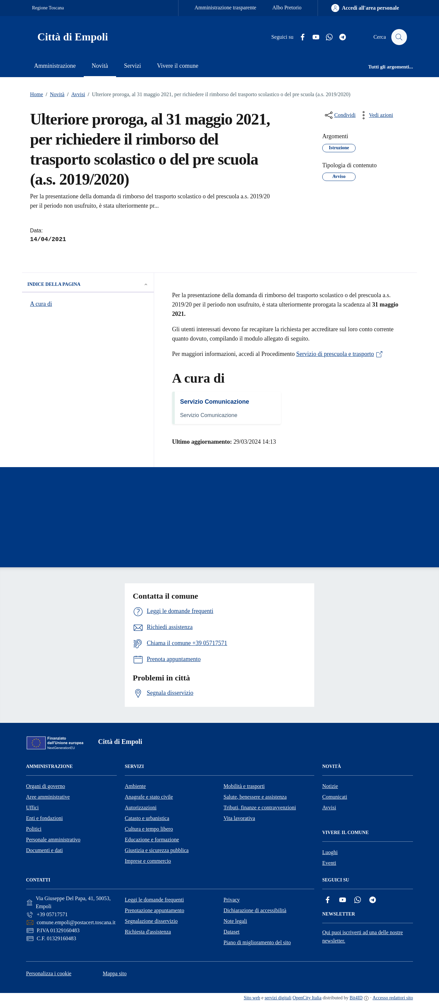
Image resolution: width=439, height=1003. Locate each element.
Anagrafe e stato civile (149, 797)
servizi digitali (278, 997)
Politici (33, 829)
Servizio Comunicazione (214, 401)
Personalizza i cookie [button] (48, 973)
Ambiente (135, 786)
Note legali (235, 921)
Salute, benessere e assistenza (255, 797)
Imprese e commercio (148, 861)
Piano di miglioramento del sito (257, 942)
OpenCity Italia (307, 997)
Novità (53, 94)
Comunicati (334, 797)
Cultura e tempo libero (149, 829)
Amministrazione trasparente (225, 7)
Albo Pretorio (287, 7)
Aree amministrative (48, 797)
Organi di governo (45, 786)
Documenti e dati (44, 850)
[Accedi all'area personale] (365, 8)
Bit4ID (356, 997)
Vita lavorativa (239, 818)
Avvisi (74, 94)
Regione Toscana (48, 7)
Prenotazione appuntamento (154, 910)
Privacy (232, 899)
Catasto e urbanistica (147, 818)
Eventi (329, 863)
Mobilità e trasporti (244, 786)
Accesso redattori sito (393, 997)
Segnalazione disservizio (151, 921)
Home (36, 94)
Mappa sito (115, 973)
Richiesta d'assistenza (148, 932)
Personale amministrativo (53, 839)
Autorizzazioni (140, 807)
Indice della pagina (87, 284)
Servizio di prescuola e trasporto (339, 354)
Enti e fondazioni (44, 818)
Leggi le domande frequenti (154, 899)
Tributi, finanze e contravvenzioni (260, 807)
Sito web (252, 997)
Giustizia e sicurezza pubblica (156, 850)
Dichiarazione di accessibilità (255, 910)
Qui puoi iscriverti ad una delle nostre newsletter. (362, 937)
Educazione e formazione (152, 839)
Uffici (32, 807)
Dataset (232, 932)
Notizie (330, 786)
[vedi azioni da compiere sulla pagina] (375, 115)
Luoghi (330, 852)
